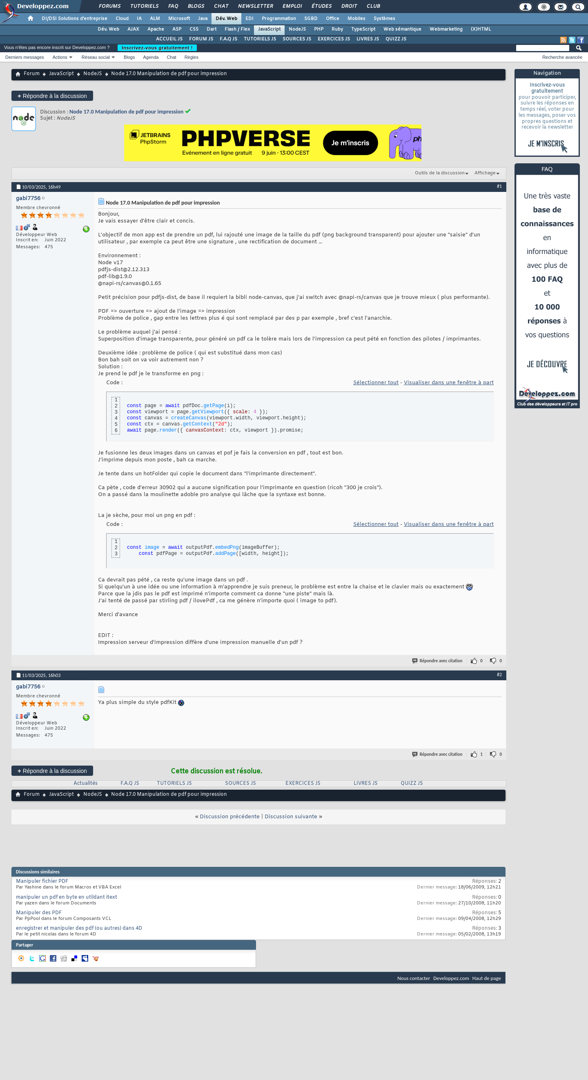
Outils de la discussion (440, 173)
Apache (155, 29)
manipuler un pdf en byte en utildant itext (66, 897)
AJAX (133, 29)
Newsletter (255, 6)
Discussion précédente (230, 816)
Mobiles (356, 19)
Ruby (337, 29)
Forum (32, 74)
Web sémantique (402, 29)
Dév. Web (226, 19)
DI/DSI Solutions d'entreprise (74, 19)
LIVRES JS (367, 39)
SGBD (311, 19)
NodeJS (297, 29)
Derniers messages (24, 57)
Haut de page (486, 978)
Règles (191, 57)
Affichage (485, 173)
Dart (211, 29)
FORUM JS (201, 39)
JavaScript (269, 29)
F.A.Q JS (228, 39)
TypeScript (363, 29)
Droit (348, 6)
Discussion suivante (291, 816)
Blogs (196, 6)
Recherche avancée (562, 57)
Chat (221, 6)
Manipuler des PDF (39, 913)
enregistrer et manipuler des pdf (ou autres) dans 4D (79, 928)
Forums (109, 6)
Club (372, 6)
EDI (249, 19)
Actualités (86, 783)
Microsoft (179, 19)
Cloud (122, 19)
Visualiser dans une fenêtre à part (449, 382)
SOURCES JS (297, 39)
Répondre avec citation (438, 661)
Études (321, 6)
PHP (318, 29)
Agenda (150, 57)
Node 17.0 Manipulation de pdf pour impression (126, 111)
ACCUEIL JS (169, 39)
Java (202, 19)
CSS (193, 29)
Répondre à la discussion (52, 95)
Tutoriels (144, 6)
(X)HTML (481, 29)
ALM (155, 19)
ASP (176, 29)
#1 (499, 186)
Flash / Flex (237, 29)
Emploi (291, 6)
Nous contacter (413, 978)
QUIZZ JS (395, 39)
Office (332, 19)
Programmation (279, 19)
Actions (60, 57)
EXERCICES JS (334, 39)
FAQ (172, 6)
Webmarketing (446, 29)
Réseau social (96, 57)
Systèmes (384, 19)
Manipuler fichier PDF (42, 881)
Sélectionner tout (376, 382)
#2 (499, 674)
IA (139, 19)
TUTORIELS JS (260, 39)
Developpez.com (451, 978)
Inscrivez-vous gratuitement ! (157, 47)
